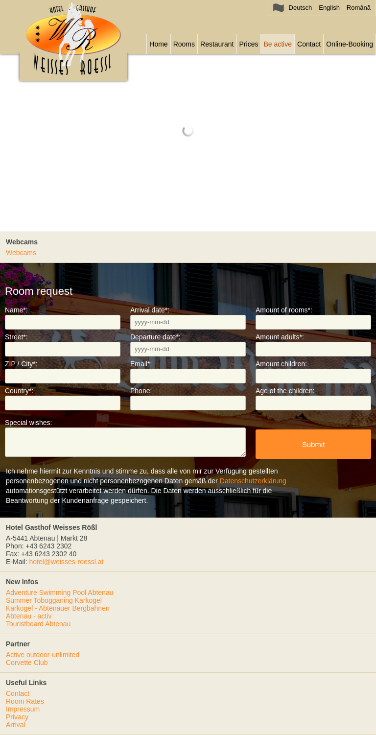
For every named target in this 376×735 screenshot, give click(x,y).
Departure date (155, 337)
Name (16, 310)
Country (19, 391)
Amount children (281, 364)
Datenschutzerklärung (253, 481)
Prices (248, 44)
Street (16, 337)
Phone (141, 391)
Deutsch (300, 7)
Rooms (184, 44)
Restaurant (217, 44)
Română (359, 7)
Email (141, 364)
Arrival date (149, 310)
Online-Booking (349, 44)
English (329, 7)
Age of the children (285, 391)
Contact (309, 44)
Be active (277, 44)
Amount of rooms (284, 310)
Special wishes (28, 423)
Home (158, 44)
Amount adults (280, 337)
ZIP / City (21, 364)
